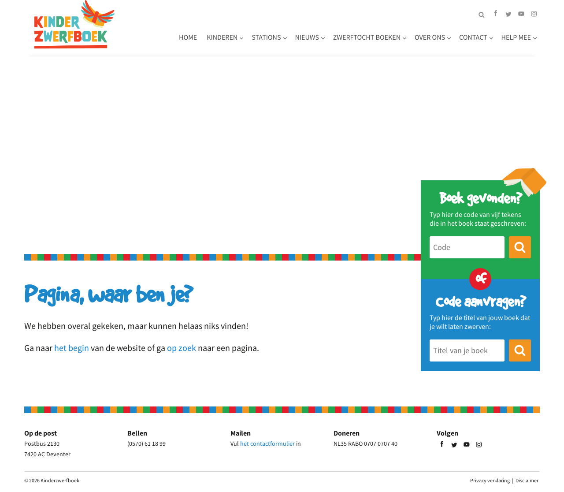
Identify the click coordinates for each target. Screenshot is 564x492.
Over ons (430, 37)
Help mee (516, 37)
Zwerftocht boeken (367, 37)
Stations (266, 37)
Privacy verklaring (490, 480)
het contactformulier (267, 443)
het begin (71, 347)
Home (188, 37)
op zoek (181, 347)
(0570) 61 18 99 (146, 443)
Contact (473, 37)
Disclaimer (527, 480)
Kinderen (222, 37)
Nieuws (307, 37)
